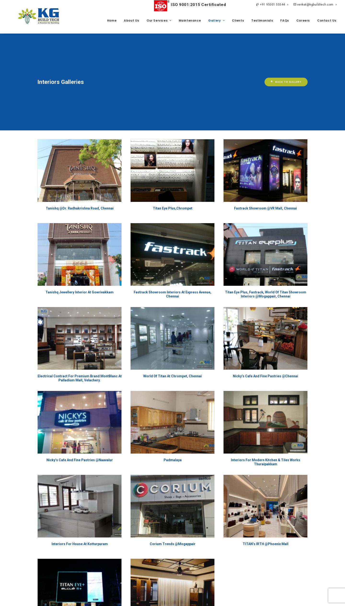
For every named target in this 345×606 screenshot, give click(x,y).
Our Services (159, 20)
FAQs (284, 20)
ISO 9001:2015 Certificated (190, 4)
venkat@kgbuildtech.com (314, 4)
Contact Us (326, 20)
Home (111, 20)
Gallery (216, 20)
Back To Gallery (286, 47)
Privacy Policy (106, 598)
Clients (238, 20)
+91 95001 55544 (272, 4)
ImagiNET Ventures (298, 598)
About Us (131, 20)
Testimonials (262, 20)
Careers (303, 20)
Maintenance (190, 20)
